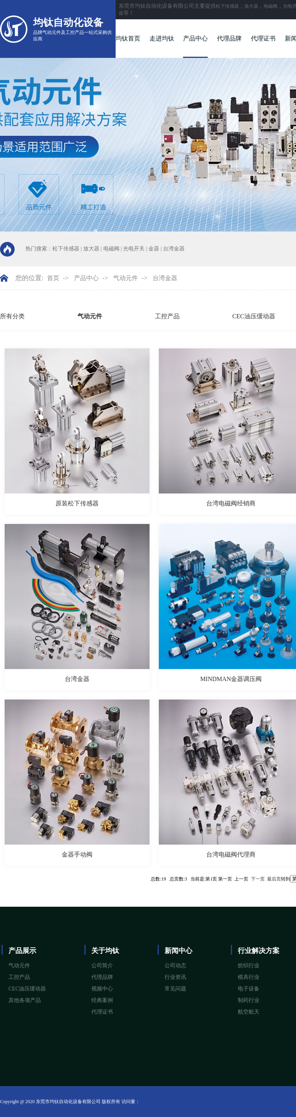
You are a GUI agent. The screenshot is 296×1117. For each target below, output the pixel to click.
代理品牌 (229, 38)
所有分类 (12, 316)
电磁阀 (271, 6)
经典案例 (102, 1000)
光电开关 (134, 249)
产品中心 (195, 38)
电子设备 (248, 989)
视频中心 (102, 989)
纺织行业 (248, 965)
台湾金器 (174, 249)
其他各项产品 (24, 1000)
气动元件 (125, 278)
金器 (153, 249)
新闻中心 (178, 951)
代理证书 (263, 38)
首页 (53, 278)
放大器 (251, 6)
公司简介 (102, 965)
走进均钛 (162, 38)
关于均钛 (105, 951)
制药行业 (248, 1000)
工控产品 (167, 316)
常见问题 (175, 989)
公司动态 (175, 965)
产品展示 (22, 951)
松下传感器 (227, 6)
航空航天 (248, 1012)
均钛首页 (128, 38)
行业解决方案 (258, 951)
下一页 (258, 879)
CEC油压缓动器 (253, 316)
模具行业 (248, 977)
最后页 (274, 879)
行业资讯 (175, 977)
